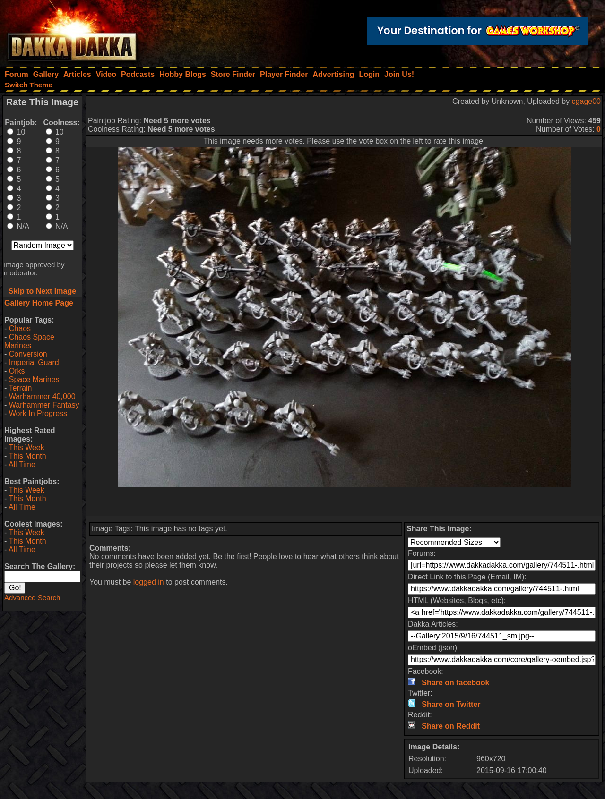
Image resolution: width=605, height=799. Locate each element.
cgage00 (586, 101)
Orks (17, 371)
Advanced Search (32, 598)
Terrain (20, 388)
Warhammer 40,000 (42, 396)
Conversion (28, 354)
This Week (26, 447)
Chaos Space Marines (29, 341)
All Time (22, 464)
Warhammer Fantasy (44, 405)
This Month (27, 456)
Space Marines (34, 379)
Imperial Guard (34, 362)
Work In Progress (38, 413)
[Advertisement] (344, 501)
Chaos (20, 328)
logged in (148, 582)
